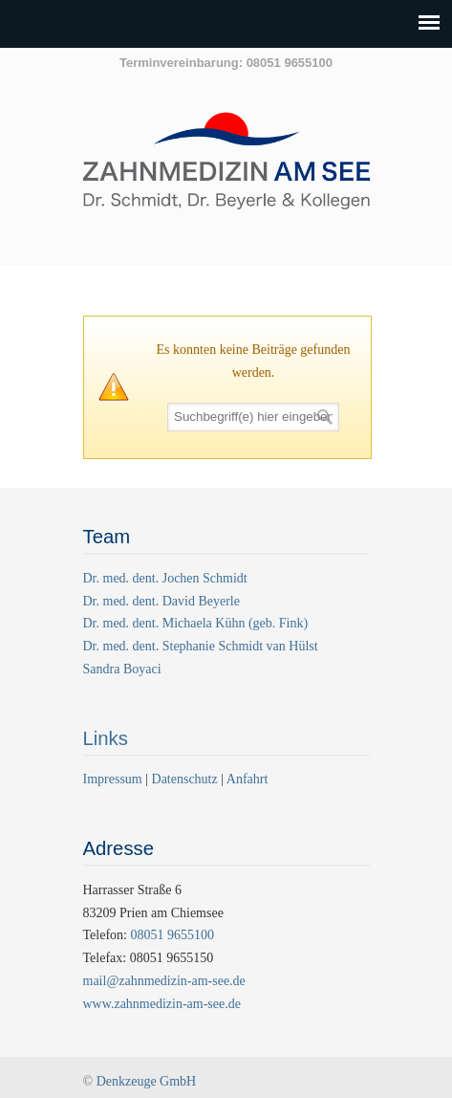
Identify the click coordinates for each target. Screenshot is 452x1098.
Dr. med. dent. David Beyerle (161, 601)
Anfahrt (247, 779)
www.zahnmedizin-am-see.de (162, 1004)
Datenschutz (185, 779)
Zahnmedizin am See (226, 171)
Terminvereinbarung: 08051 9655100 (226, 62)
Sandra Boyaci (122, 669)
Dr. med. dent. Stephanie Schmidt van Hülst (200, 646)
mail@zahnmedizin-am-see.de (164, 981)
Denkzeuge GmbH (147, 1081)
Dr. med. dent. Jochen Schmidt (165, 578)
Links (105, 738)
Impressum (114, 779)
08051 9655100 (172, 935)
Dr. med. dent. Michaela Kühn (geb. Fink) (196, 623)
